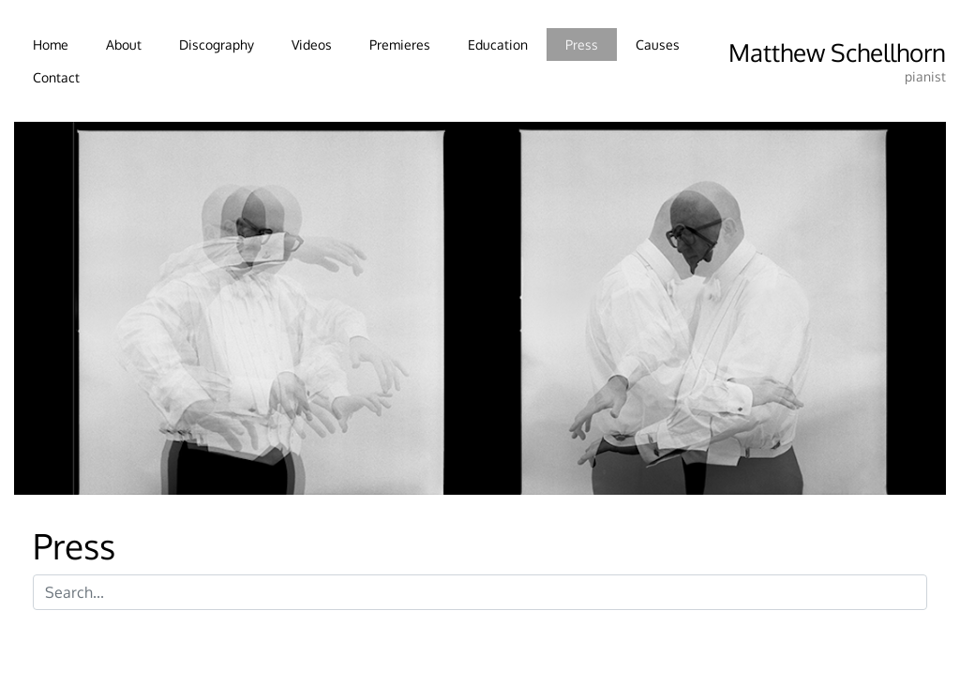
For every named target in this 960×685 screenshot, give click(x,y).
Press (581, 44)
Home (50, 44)
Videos (312, 44)
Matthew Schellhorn (837, 52)
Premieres (399, 44)
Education (498, 44)
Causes (658, 44)
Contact (56, 76)
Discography (216, 44)
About (124, 44)
